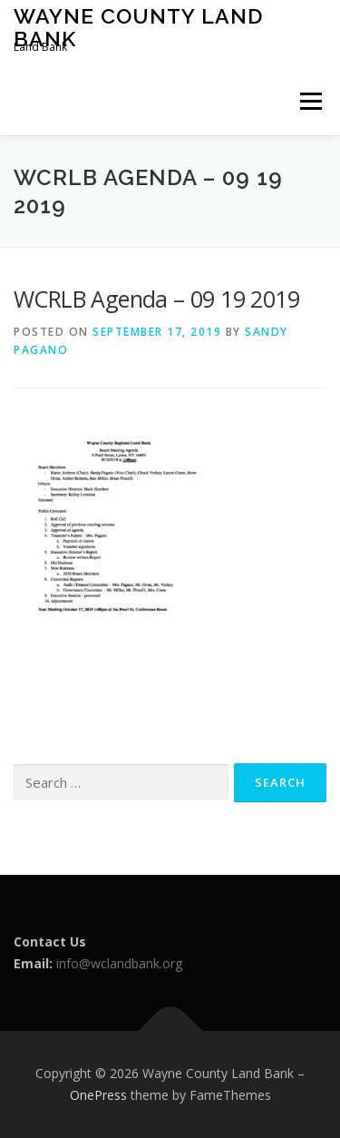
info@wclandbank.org (119, 963)
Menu (310, 101)
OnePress (98, 1095)
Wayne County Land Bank (138, 27)
